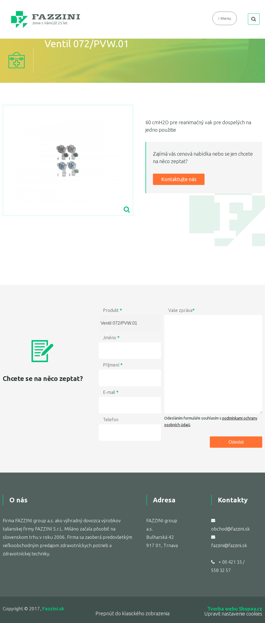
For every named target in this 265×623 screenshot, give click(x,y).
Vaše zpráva (181, 310)
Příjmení (113, 364)
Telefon (110, 419)
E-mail (110, 392)
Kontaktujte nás (178, 179)
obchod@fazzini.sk (230, 528)
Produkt (112, 310)
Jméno (111, 337)
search (253, 19)
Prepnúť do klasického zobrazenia (132, 613)
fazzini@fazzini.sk (229, 545)
